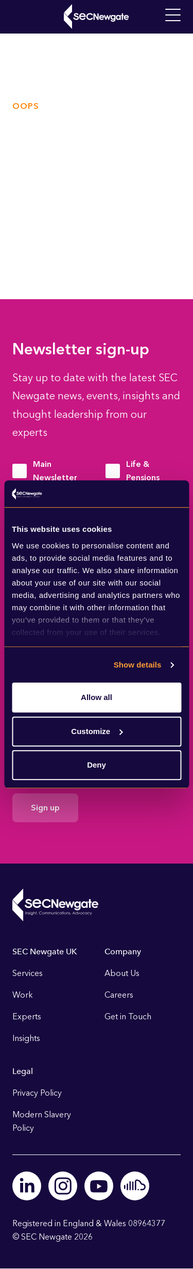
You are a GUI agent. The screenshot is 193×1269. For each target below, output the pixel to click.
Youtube (98, 1186)
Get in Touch (127, 1016)
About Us (121, 973)
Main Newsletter (55, 470)
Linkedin (26, 1186)
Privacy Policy (37, 1093)
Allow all (96, 697)
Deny (96, 765)
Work (22, 995)
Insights (26, 1038)
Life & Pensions (143, 470)
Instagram (62, 1186)
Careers (118, 995)
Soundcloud (134, 1186)
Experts (26, 1016)
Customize (96, 731)
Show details (138, 664)
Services (27, 973)
